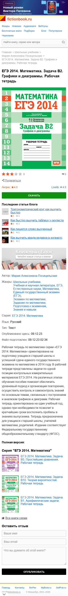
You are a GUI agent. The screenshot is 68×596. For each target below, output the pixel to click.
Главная (7, 52)
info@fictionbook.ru (11, 592)
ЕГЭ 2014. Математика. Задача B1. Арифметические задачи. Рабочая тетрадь (42, 500)
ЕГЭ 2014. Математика (27, 315)
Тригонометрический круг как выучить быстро (36, 211)
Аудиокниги (30, 26)
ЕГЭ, (60, 285)
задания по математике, (29, 302)
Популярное (55, 30)
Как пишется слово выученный (31, 229)
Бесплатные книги (12, 30)
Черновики (8, 35)
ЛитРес (32, 587)
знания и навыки (24, 309)
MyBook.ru (46, 587)
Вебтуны (43, 26)
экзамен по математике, (29, 299)
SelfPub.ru (61, 587)
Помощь (6, 587)
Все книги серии (16, 518)
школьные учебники (27, 52)
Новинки (16, 26)
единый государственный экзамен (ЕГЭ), (36, 294)
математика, (51, 288)
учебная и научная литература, (34, 285)
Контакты (19, 587)
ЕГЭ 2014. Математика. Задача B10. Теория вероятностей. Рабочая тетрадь (42, 480)
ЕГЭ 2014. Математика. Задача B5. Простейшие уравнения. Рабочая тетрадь (42, 459)
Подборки (29, 30)
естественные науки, (27, 288)
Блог (43, 30)
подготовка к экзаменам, (30, 306)
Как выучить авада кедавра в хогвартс (36, 237)
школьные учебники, (27, 281)
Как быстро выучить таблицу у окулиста (37, 220)
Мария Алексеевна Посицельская (22, 55)
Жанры (6, 26)
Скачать (34, 195)
